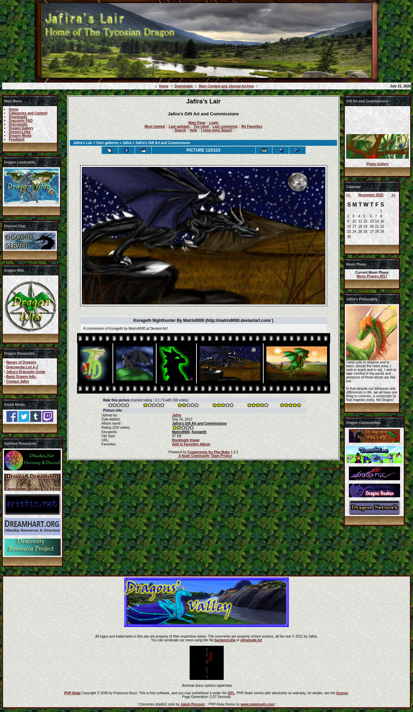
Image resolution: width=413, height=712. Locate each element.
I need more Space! (216, 130)
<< (348, 195)
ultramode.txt (251, 640)
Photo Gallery (377, 164)
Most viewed (155, 126)
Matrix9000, (181, 432)
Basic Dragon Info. (21, 377)
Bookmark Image (186, 440)
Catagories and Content (28, 113)
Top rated (201, 126)
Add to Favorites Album (191, 444)
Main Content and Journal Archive (226, 86)
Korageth (199, 432)
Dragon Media (20, 136)
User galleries (107, 143)
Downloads (184, 86)
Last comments (224, 126)
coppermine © (330, 468)
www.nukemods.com (257, 704)
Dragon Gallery (21, 128)
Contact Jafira (17, 381)
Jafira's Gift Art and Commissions (199, 423)
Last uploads (179, 126)
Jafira (127, 143)
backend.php (225, 640)
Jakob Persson (192, 704)
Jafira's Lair (82, 143)
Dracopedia (18, 124)
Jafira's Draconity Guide (25, 372)
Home (163, 86)
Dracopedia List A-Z (22, 367)
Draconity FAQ (20, 121)
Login (213, 123)
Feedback (17, 139)
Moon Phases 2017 (372, 276)
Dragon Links (20, 132)
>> (392, 195)
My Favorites (251, 126)
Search (180, 130)
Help (193, 130)
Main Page (197, 123)
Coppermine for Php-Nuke (209, 452)
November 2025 (370, 195)
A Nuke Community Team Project (205, 456)
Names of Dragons (21, 362)
